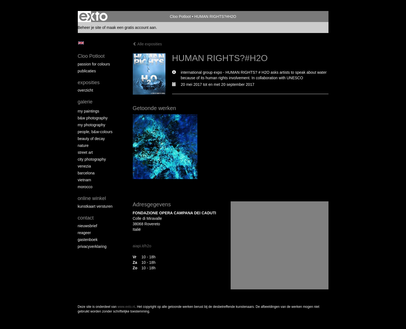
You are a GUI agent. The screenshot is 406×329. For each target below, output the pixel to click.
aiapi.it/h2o (142, 246)
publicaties (87, 71)
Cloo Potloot (180, 16)
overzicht (85, 90)
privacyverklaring (92, 246)
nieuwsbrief (87, 226)
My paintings (89, 111)
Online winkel (92, 198)
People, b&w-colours (95, 132)
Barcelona (86, 173)
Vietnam (84, 180)
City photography (92, 159)
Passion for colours (94, 64)
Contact (86, 218)
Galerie (85, 102)
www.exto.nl (126, 307)
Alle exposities (147, 44)
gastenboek (88, 239)
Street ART (85, 152)
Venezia (84, 166)
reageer (84, 233)
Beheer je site (89, 27)
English (81, 43)
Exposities (89, 82)
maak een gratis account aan (131, 27)
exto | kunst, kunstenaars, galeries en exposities (93, 16)
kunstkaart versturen (95, 206)
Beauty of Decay (91, 138)
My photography (91, 125)
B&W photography (93, 118)
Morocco (85, 187)
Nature (83, 145)
